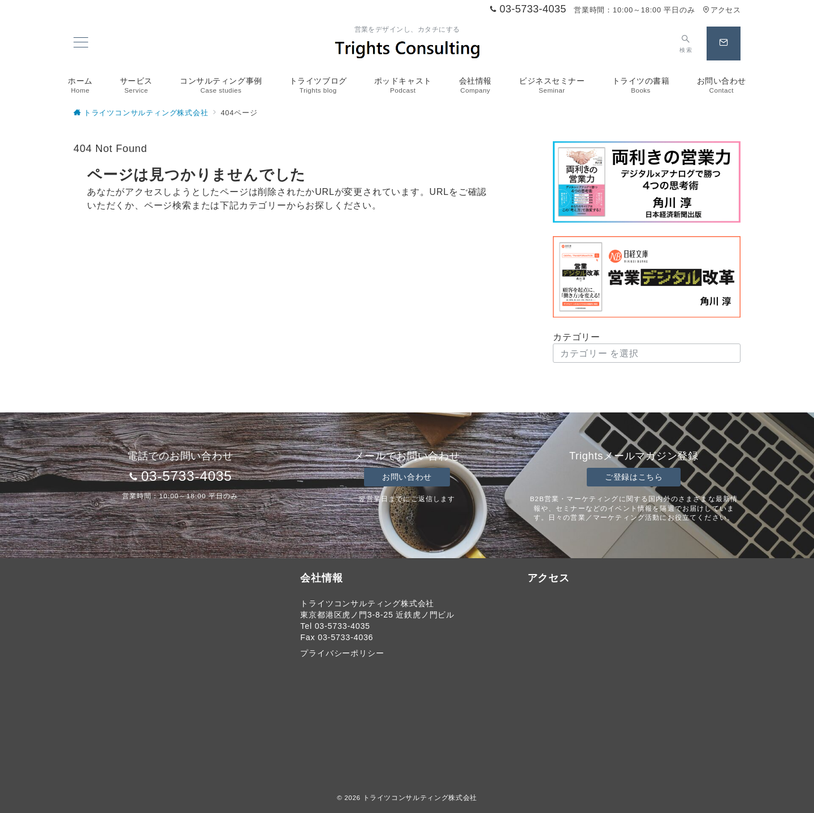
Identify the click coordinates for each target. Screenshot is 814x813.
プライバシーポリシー (342, 653)
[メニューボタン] (80, 43)
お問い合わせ (406, 476)
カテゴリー (576, 337)
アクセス (722, 10)
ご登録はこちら (634, 476)
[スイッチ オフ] (686, 43)
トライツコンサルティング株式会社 (420, 797)
